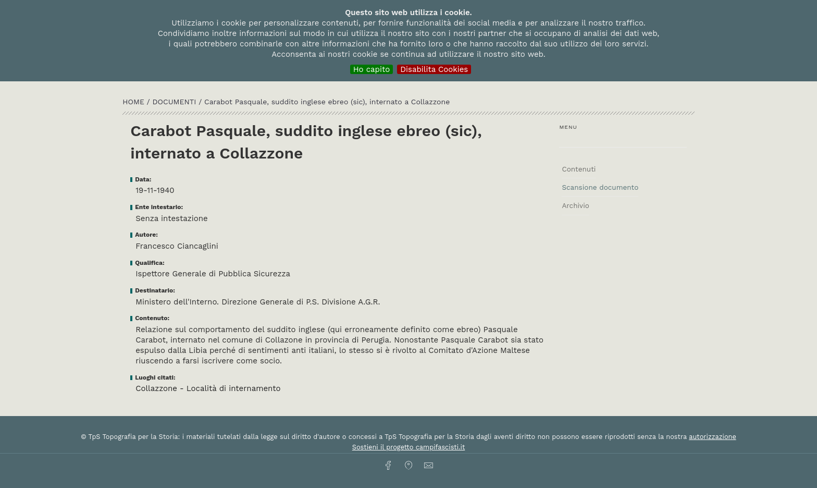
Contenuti (579, 169)
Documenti (176, 101)
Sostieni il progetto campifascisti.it (408, 447)
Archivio (575, 205)
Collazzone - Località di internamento (207, 388)
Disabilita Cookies (434, 69)
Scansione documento (600, 187)
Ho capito (371, 69)
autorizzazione (712, 437)
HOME (134, 101)
